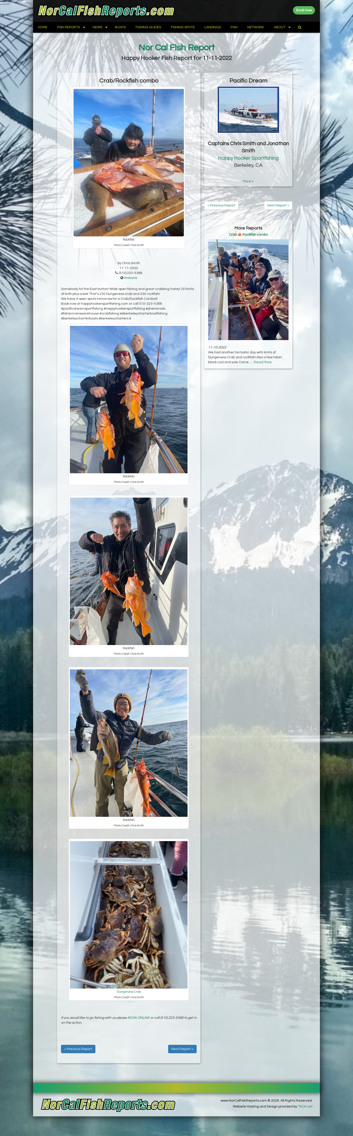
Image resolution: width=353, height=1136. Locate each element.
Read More (263, 362)
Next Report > (182, 1049)
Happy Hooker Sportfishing (248, 158)
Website (130, 278)
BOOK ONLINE (138, 1018)
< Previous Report (78, 1049)
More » (248, 181)
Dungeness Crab (129, 991)
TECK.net (305, 1106)
